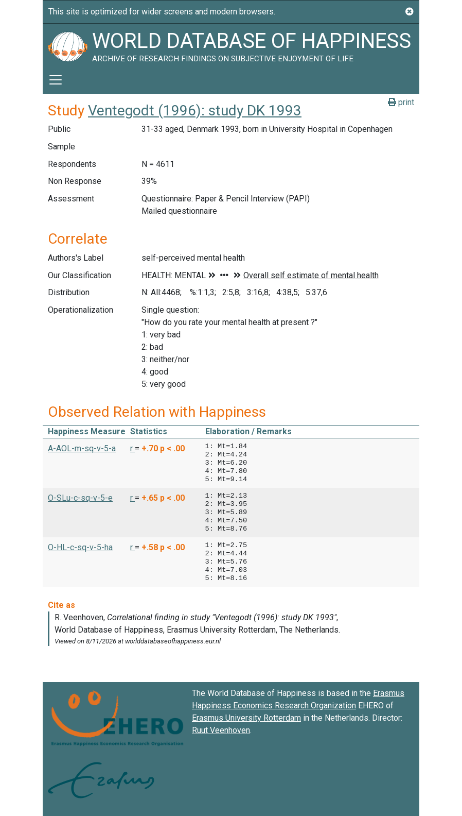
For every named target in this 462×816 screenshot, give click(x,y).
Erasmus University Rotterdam (246, 718)
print (401, 102)
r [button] (132, 448)
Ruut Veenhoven (221, 730)
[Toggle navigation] (55, 80)
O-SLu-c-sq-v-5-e (80, 498)
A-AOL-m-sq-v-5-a (82, 448)
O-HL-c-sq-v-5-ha (80, 547)
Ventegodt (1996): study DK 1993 (194, 110)
